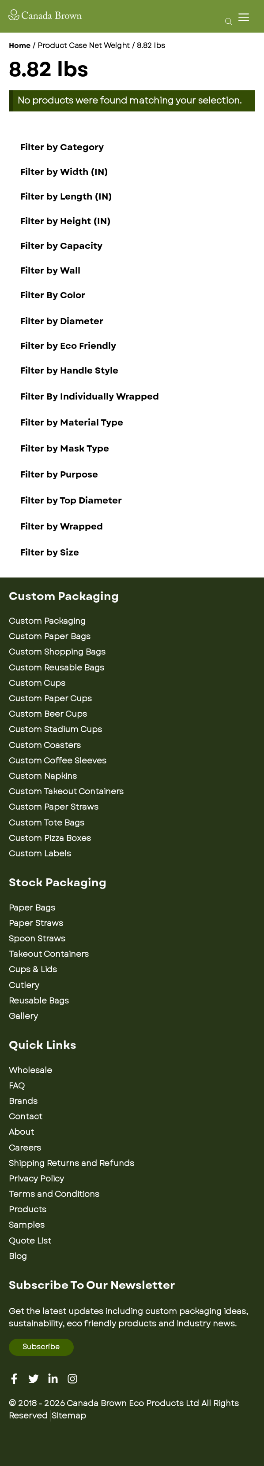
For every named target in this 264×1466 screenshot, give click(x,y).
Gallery (23, 1016)
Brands (23, 1101)
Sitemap (69, 1416)
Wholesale (30, 1070)
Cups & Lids (33, 969)
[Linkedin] (53, 1378)
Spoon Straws (37, 938)
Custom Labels (40, 853)
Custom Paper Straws (53, 807)
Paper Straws (36, 923)
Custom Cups (37, 683)
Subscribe (41, 1347)
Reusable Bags (39, 1001)
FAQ (17, 1086)
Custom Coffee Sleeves (57, 760)
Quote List (30, 1241)
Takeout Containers (49, 954)
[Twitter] (33, 1378)
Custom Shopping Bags (57, 652)
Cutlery (24, 985)
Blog (18, 1256)
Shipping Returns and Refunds (71, 1163)
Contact (25, 1116)
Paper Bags (32, 908)
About (21, 1132)
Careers (25, 1148)
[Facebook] (14, 1378)
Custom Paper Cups (50, 698)
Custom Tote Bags (46, 823)
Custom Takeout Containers (66, 791)
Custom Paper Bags (50, 636)
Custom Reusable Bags (56, 668)
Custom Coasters (45, 745)
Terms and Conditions (54, 1194)
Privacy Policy (36, 1179)
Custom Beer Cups (48, 714)
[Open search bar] (226, 21)
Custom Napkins (43, 776)
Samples (27, 1225)
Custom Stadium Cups (55, 729)
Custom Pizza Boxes (50, 838)
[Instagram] (72, 1378)
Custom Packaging (47, 621)
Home (19, 45)
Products (27, 1209)
